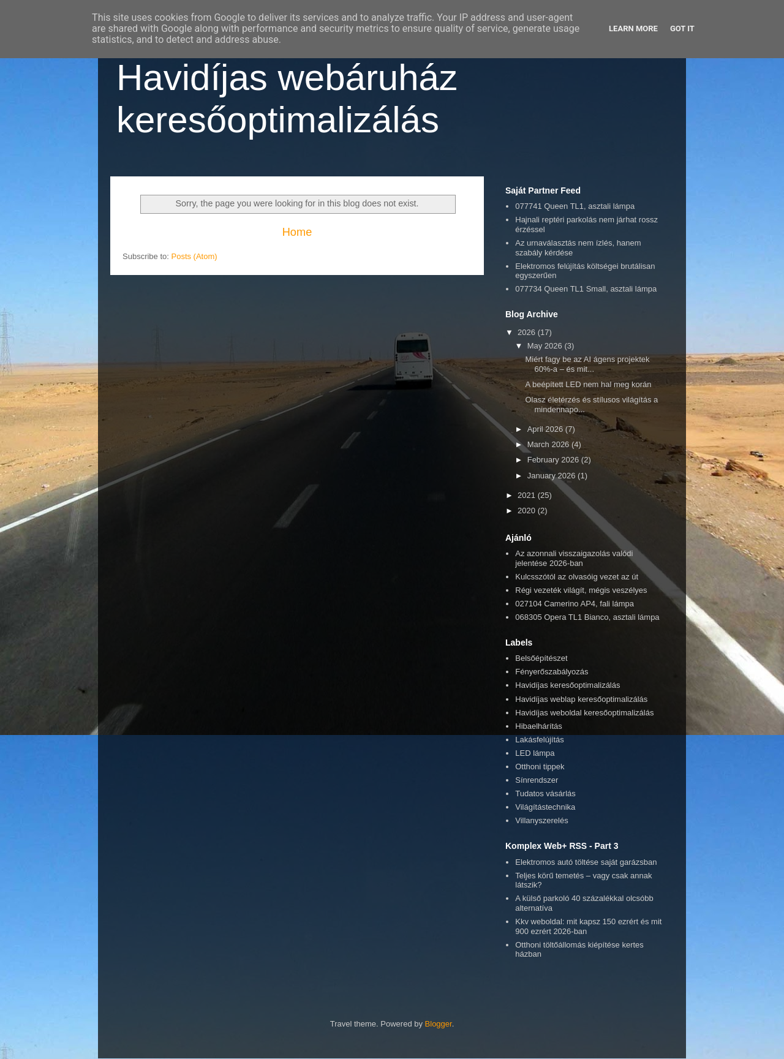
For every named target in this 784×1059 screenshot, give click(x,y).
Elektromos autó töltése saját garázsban (586, 862)
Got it (682, 28)
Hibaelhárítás (538, 726)
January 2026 (552, 475)
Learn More (633, 28)
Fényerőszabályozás (551, 671)
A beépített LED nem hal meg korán (588, 384)
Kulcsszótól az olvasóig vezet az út (576, 576)
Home (297, 232)
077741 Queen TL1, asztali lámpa (575, 206)
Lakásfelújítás (539, 739)
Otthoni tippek (539, 766)
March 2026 (549, 444)
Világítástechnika (545, 807)
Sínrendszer (536, 780)
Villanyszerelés (541, 820)
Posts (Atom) (194, 256)
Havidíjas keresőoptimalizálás (567, 685)
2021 (528, 495)
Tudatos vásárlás (545, 793)
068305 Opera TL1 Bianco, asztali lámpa (587, 617)
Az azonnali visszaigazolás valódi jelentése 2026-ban (574, 558)
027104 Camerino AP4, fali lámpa (574, 603)
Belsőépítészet (541, 658)
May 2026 (546, 345)
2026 (528, 332)
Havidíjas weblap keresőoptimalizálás (581, 699)
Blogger (438, 1023)
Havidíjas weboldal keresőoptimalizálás (584, 712)
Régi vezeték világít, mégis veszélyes (581, 590)
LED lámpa (534, 753)
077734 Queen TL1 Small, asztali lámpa (586, 288)
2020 (528, 510)
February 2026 (554, 459)
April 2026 (546, 429)
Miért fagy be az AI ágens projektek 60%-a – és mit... (587, 364)
